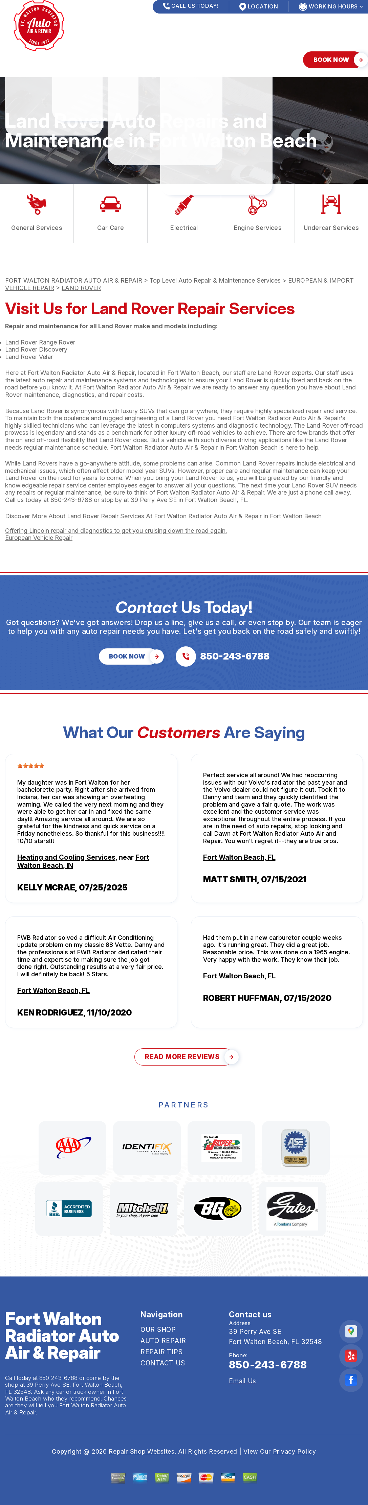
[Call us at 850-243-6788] (222, 656)
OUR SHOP (21, 59)
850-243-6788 (71, 499)
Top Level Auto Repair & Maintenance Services (215, 280)
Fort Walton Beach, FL (239, 857)
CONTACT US (180, 59)
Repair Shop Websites (141, 1451)
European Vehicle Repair (38, 537)
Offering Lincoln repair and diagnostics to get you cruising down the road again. (116, 530)
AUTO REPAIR (72, 59)
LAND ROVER (81, 287)
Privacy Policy (294, 1451)
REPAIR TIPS (126, 59)
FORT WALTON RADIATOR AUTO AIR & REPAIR (73, 280)
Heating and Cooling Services (66, 857)
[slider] (30, 765)
